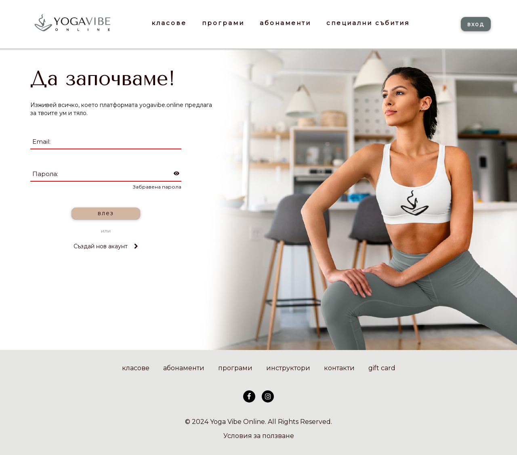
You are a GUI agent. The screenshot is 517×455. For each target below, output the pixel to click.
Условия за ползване (258, 436)
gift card (381, 368)
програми (235, 368)
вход (475, 24)
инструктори (288, 368)
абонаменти (183, 368)
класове (135, 368)
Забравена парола (157, 187)
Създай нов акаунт (106, 246)
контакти (339, 368)
